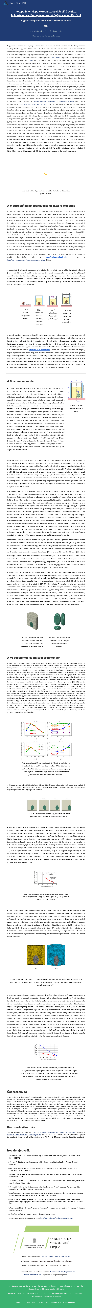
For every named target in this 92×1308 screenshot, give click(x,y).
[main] (46, 23)
